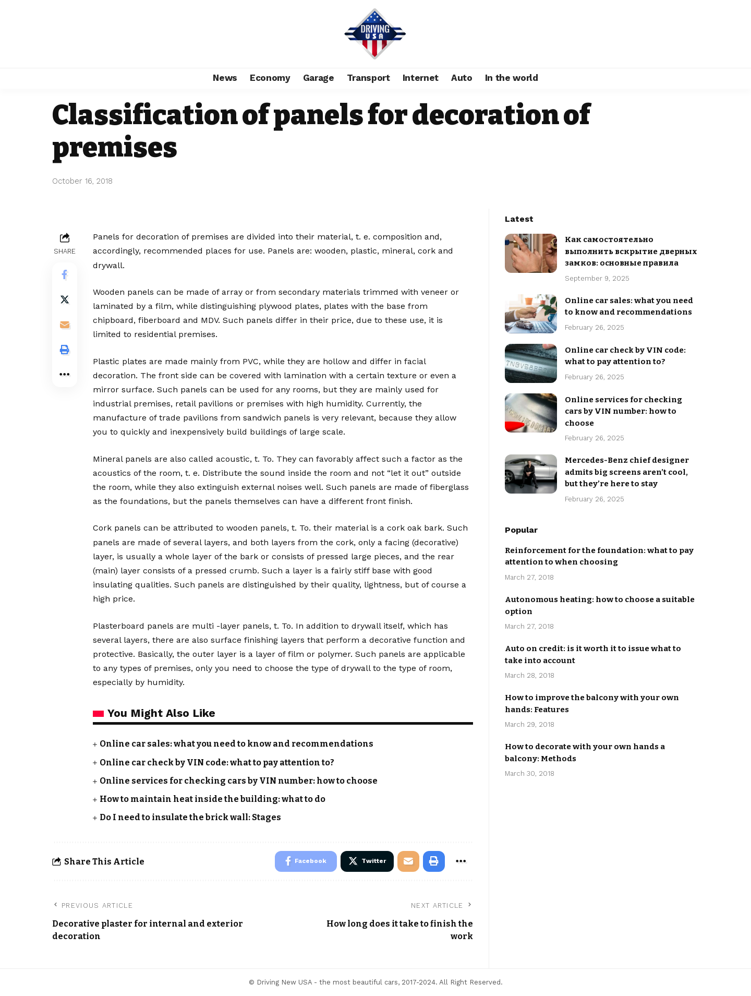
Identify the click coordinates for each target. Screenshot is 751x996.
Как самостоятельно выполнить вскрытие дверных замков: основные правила (631, 245)
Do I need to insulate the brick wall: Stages (191, 817)
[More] (64, 375)
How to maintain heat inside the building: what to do (212, 799)
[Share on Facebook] (64, 274)
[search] (686, 34)
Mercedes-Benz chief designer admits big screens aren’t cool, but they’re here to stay (627, 465)
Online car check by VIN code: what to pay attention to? (217, 762)
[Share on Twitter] (64, 300)
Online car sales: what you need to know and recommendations (237, 744)
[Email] (64, 325)
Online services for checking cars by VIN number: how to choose (240, 781)
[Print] (64, 350)
